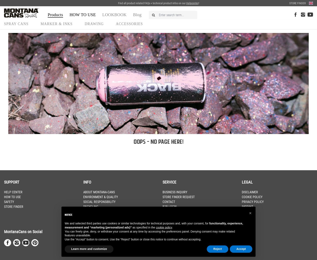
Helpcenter (192, 3)
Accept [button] (241, 248)
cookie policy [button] (164, 227)
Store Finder (297, 3)
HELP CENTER (13, 192)
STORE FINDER (13, 207)
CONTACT (169, 202)
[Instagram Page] (303, 14)
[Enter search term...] (173, 15)
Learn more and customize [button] (89, 248)
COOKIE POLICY (252, 197)
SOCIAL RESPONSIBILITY (99, 202)
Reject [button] (217, 248)
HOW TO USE (12, 197)
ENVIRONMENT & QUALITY (100, 197)
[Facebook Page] (295, 14)
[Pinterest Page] (34, 242)
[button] (250, 213)
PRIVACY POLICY (253, 202)
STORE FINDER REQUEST (179, 197)
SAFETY (9, 202)
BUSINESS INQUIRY (175, 192)
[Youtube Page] (310, 14)
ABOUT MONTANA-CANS (99, 192)
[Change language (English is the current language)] (311, 3)
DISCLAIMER (250, 192)
